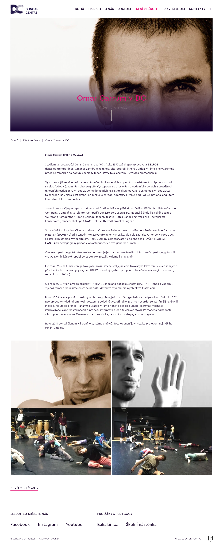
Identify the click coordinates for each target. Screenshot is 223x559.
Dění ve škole (147, 9)
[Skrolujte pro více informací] (111, 119)
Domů (79, 9)
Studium (95, 9)
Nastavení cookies (49, 538)
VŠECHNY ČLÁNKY (24, 488)
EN (211, 9)
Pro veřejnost (174, 9)
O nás (110, 9)
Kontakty (197, 9)
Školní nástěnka (141, 524)
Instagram (48, 524)
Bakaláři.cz (107, 524)
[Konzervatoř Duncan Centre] (24, 9)
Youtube (74, 524)
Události (125, 9)
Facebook (20, 524)
